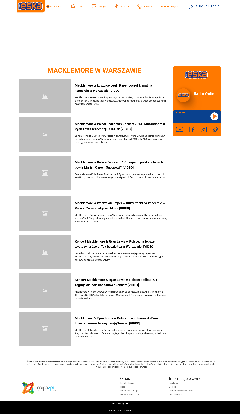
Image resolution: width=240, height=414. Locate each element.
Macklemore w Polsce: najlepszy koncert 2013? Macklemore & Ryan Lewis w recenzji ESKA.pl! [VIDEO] (120, 126)
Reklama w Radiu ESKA (130, 395)
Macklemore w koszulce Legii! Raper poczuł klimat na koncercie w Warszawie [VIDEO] (113, 88)
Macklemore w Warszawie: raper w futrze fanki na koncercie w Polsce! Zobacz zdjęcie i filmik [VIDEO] (120, 205)
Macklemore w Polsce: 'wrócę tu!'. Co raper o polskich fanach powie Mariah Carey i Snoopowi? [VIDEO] (119, 164)
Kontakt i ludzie (127, 383)
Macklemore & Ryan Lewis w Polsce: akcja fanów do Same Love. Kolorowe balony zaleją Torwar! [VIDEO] (117, 320)
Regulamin (173, 383)
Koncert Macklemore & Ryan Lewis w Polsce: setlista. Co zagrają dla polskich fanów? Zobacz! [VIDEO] (116, 282)
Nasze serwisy (120, 404)
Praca (122, 387)
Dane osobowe (175, 395)
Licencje (172, 387)
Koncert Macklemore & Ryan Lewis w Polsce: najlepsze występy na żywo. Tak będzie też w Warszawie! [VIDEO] (115, 244)
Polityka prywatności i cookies (182, 391)
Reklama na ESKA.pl (129, 391)
